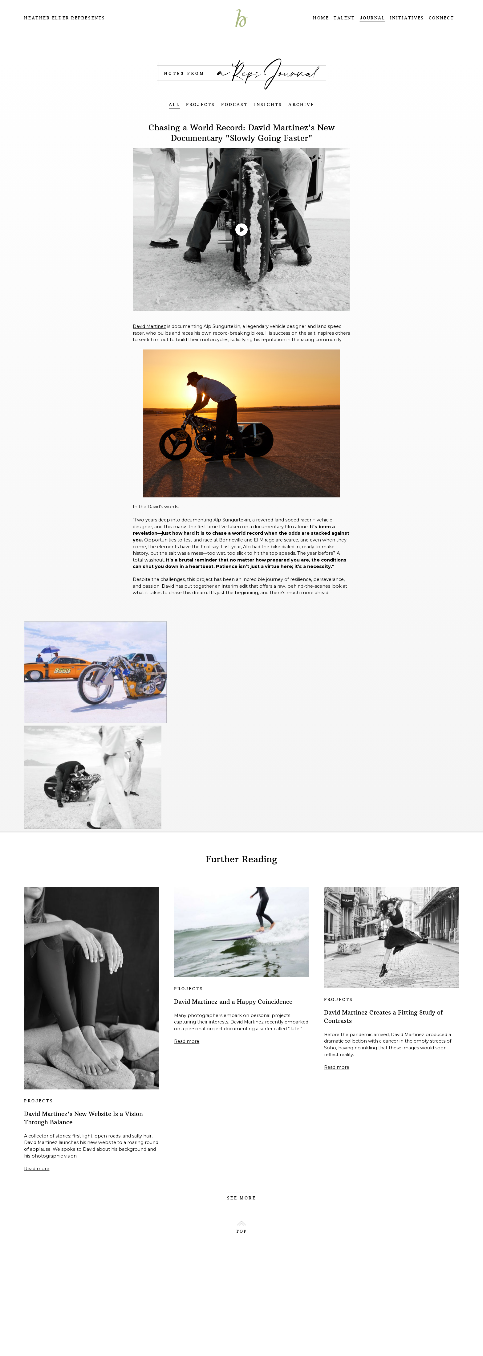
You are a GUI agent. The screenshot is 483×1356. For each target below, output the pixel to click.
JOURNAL (372, 18)
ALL (174, 104)
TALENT (344, 18)
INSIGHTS (268, 104)
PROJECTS (200, 104)
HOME (321, 18)
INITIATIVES (407, 18)
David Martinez (149, 326)
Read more (36, 1168)
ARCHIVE (301, 104)
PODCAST (234, 104)
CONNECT (441, 18)
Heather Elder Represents (64, 18)
